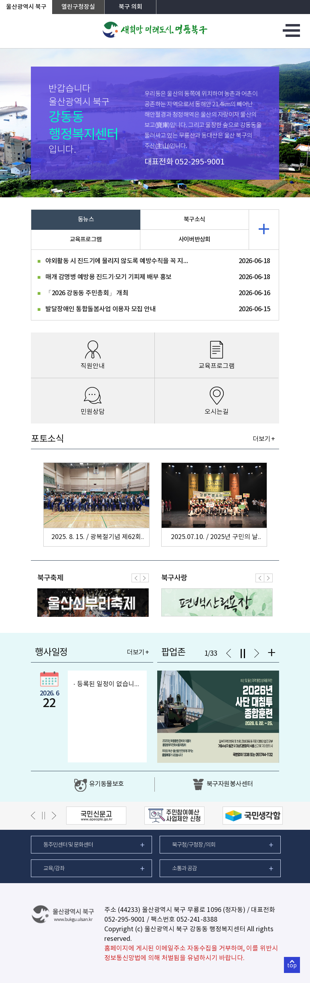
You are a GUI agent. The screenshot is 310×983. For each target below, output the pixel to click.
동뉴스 (86, 219)
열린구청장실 (78, 7)
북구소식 (194, 219)
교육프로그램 (86, 239)
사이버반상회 (194, 239)
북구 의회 (130, 7)
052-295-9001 (200, 162)
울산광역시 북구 (26, 7)
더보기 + (264, 439)
